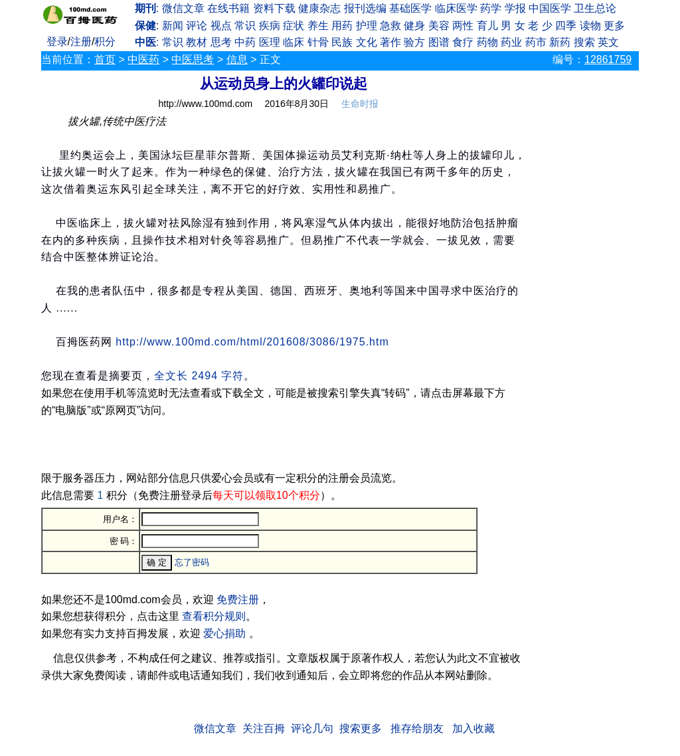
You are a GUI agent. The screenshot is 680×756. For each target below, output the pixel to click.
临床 (293, 42)
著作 (390, 42)
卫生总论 (595, 8)
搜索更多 (360, 728)
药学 (490, 8)
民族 (342, 42)
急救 (390, 25)
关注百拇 (263, 728)
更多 (614, 25)
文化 (366, 42)
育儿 (487, 25)
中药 (245, 42)
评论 (196, 25)
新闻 (172, 25)
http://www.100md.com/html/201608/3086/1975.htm (252, 341)
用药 (342, 25)
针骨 (318, 42)
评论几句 (312, 728)
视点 (221, 25)
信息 (237, 59)
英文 (608, 42)
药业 (511, 42)
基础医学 (410, 8)
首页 (105, 59)
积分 (105, 41)
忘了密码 (192, 562)
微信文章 (183, 8)
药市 (536, 42)
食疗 (462, 42)
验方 (414, 42)
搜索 (584, 42)
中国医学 (550, 8)
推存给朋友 (417, 728)
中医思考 (192, 59)
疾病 (269, 25)
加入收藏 (473, 728)
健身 (414, 25)
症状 (293, 25)
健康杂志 (319, 8)
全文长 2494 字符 (199, 375)
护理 (366, 25)
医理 (269, 42)
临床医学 (456, 8)
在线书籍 (228, 8)
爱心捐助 (224, 633)
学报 (515, 8)
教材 (196, 42)
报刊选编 (365, 8)
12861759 (608, 59)
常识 (245, 25)
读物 (590, 25)
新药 (559, 42)
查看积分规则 (214, 616)
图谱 (439, 42)
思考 (221, 42)
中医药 (143, 59)
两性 (462, 25)
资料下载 (274, 8)
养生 (318, 25)
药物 (487, 42)
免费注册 (237, 599)
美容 (439, 25)
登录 (57, 41)
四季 (565, 25)
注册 (81, 41)
